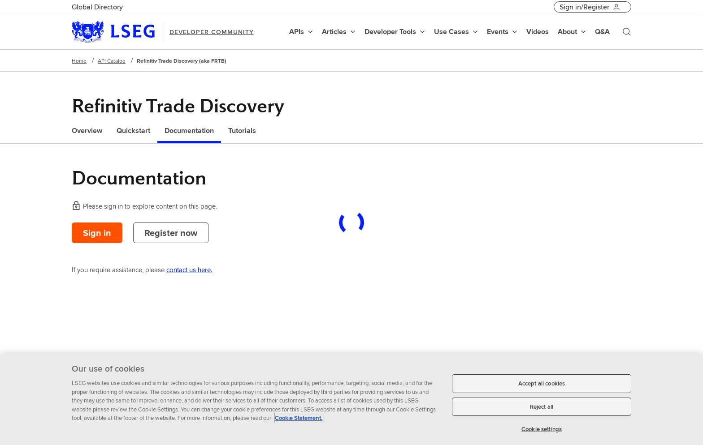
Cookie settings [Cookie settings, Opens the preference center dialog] (541, 429)
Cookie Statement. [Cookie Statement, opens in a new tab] (298, 418)
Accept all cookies (541, 383)
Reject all (541, 406)
